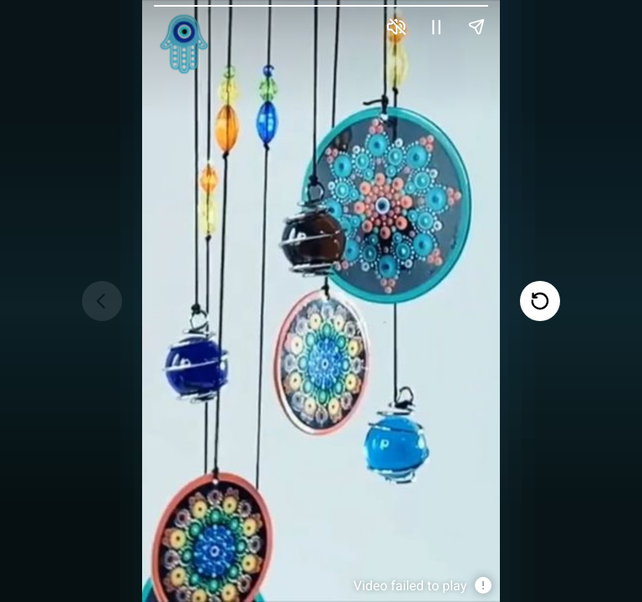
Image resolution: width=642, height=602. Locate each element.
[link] (183, 44)
